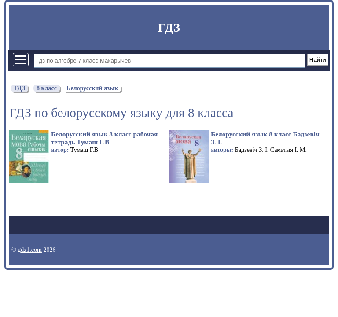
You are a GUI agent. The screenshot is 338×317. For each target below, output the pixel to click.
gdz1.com (30, 250)
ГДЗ (169, 27)
